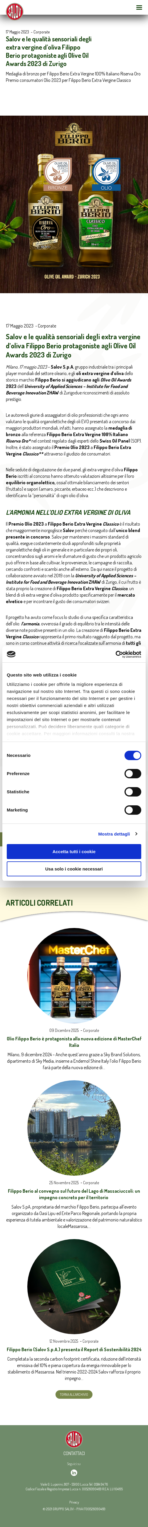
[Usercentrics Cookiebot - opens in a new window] (115, 654)
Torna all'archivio (74, 1394)
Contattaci (74, 1453)
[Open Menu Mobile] (139, 7)
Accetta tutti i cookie (74, 851)
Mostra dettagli (114, 833)
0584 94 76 (101, 1484)
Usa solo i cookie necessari (74, 868)
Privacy (74, 1502)
